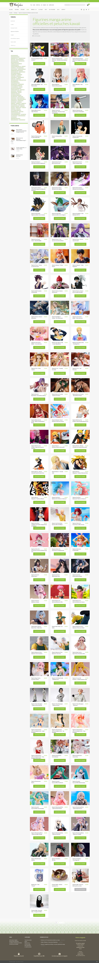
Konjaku (17, 9)
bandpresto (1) (14, 58)
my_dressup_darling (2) (16, 95)
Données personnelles (13, 944)
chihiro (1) (13, 67)
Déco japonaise (28, 945)
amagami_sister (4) (15, 56)
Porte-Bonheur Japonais (15, 38)
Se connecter (82, 1)
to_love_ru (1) (14, 115)
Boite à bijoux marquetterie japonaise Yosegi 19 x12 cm (21, 131)
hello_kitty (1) (22, 80)
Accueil (11, 9)
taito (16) (21, 111)
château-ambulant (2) (16, 66)
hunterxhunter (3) (15, 82)
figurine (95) (13, 74)
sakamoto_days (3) (15, 106)
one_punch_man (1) (22, 99)
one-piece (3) (13, 99)
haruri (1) (18, 78)
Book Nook (13, 20)
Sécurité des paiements (14, 941)
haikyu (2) (13, 78)
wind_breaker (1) (14, 119)
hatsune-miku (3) (14, 80)
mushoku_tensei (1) (15, 93)
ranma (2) (13, 103)
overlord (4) (20, 100)
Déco (46, 9)
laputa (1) (22, 89)
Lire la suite (37, 36)
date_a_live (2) (14, 69)
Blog (58, 9)
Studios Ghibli (13, 41)
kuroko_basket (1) (15, 89)
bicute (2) (13, 59)
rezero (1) (24, 103)
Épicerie (23, 9)
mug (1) (19, 92)
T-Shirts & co (13, 45)
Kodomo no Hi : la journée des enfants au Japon (50, 940)
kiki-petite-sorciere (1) (16, 88)
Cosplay (12, 24)
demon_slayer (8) (21, 69)
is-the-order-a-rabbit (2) (16, 85)
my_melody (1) (14, 96)
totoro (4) (23, 114)
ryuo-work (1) (14, 104)
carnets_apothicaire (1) (16, 63)
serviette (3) (18, 107)
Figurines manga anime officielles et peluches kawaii (56, 21)
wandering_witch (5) (15, 118)
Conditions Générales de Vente (15, 942)
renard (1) (18, 103)
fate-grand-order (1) (15, 73)
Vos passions (52, 9)
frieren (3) (19, 74)
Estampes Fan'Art (14, 27)
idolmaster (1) (14, 84)
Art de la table (27, 944)
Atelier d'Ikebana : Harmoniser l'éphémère (49, 942)
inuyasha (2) (20, 84)
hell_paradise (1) (14, 81)
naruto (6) (20, 96)
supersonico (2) (14, 111)
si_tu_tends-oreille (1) (16, 110)
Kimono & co (34, 9)
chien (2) (23, 66)
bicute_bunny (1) (19, 59)
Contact (63, 9)
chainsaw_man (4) (14, 65)
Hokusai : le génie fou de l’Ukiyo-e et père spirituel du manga (53, 944)
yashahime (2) (22, 119)
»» (63, 922)
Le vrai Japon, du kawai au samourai (42, 5)
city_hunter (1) (20, 67)
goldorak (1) (14, 77)
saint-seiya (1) (21, 104)
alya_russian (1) (14, 55)
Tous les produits (28, 940)
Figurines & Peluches (15, 31)
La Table (41, 9)
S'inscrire (87, 1)
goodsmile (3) (21, 77)
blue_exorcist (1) (14, 62)
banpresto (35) (22, 58)
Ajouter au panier (39, 63)
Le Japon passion (28, 946)
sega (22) (13, 107)
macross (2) (13, 91)
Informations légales (13, 940)
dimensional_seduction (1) (17, 70)
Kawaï (28, 9)
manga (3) (19, 91)
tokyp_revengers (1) (15, 114)
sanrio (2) (22, 106)
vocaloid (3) (13, 117)
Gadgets (12, 34)
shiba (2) (24, 107)
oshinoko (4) (14, 100)
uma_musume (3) (21, 115)
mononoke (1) (14, 92)
